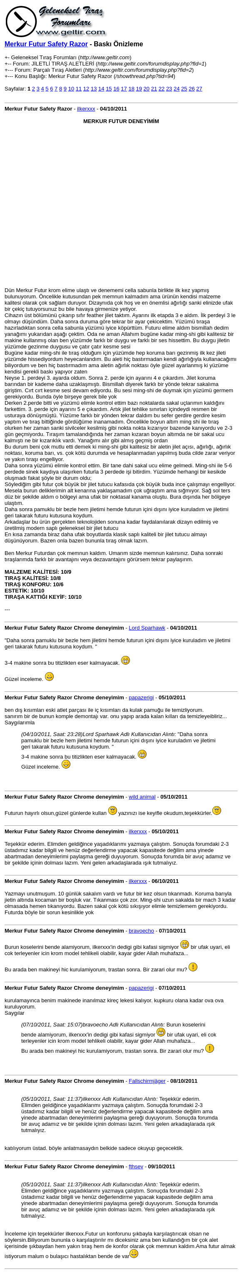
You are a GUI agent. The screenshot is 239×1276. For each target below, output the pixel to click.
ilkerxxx (86, 109)
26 (191, 89)
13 (94, 89)
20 (146, 89)
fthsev (136, 1166)
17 (124, 89)
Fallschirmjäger (147, 1081)
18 (131, 89)
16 (116, 89)
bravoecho (141, 931)
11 (79, 89)
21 (154, 89)
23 (169, 89)
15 (109, 89)
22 (161, 89)
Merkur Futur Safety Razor (46, 44)
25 (184, 89)
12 (86, 89)
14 (101, 89)
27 (199, 89)
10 (71, 89)
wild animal (142, 797)
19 (139, 89)
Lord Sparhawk (147, 628)
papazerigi (141, 697)
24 (176, 89)
